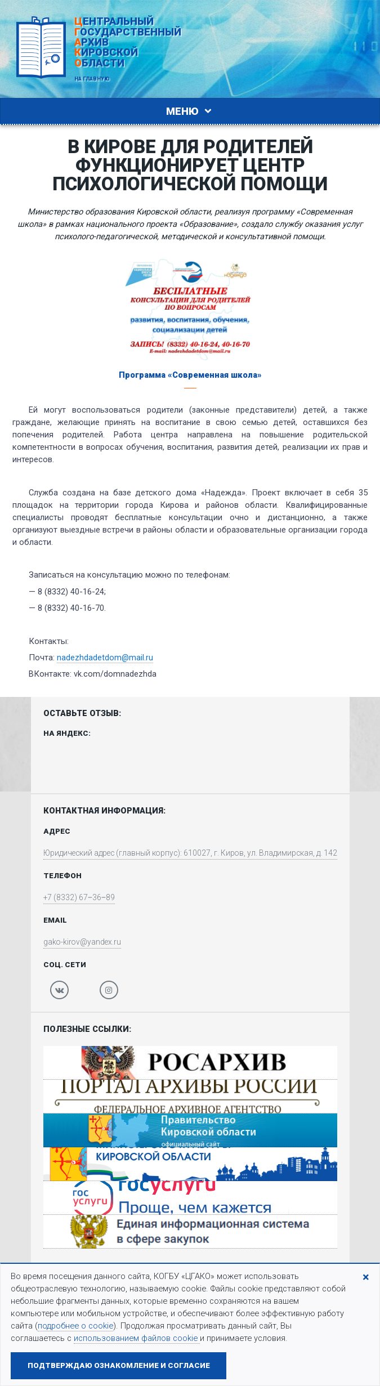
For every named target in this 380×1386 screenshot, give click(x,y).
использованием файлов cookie (137, 1338)
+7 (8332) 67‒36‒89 (71, 899)
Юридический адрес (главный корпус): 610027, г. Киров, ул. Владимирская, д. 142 (190, 853)
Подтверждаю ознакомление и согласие (119, 1365)
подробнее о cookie (75, 1326)
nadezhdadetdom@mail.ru (105, 657)
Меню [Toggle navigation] (190, 111)
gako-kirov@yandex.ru (74, 944)
